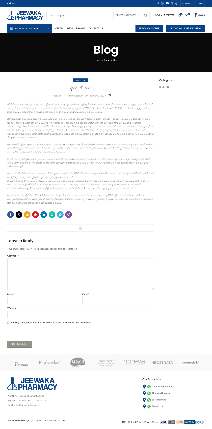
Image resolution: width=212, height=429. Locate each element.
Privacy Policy (151, 421)
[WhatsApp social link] (172, 3)
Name (11, 294)
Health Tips (110, 60)
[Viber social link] (68, 214)
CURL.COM (58, 421)
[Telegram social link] (60, 214)
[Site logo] (25, 15)
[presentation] (28, 332)
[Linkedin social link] (43, 214)
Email (85, 294)
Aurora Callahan (75, 95)
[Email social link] (27, 214)
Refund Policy (135, 421)
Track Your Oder (149, 28)
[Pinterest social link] (35, 214)
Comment (13, 255)
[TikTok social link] (176, 3)
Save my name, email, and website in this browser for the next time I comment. (51, 322)
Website (11, 308)
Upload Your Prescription (185, 28)
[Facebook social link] (158, 3)
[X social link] (19, 214)
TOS (124, 421)
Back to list (81, 228)
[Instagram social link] (162, 3)
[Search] (98, 15)
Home (98, 60)
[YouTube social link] (167, 3)
